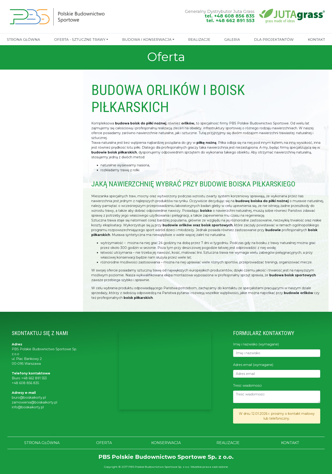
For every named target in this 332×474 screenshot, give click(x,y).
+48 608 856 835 (25, 383)
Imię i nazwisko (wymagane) (256, 344)
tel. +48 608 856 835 (230, 16)
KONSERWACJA (166, 443)
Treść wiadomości (247, 385)
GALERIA (232, 39)
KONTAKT (316, 39)
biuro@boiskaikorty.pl (29, 397)
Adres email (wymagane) (253, 365)
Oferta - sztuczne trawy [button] (79, 39)
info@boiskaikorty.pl (28, 407)
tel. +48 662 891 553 (230, 20)
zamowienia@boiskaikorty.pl (34, 402)
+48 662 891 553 (34, 378)
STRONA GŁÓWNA (23, 39)
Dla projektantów (274, 39)
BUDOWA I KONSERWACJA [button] (147, 39)
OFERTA (104, 443)
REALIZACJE (199, 39)
